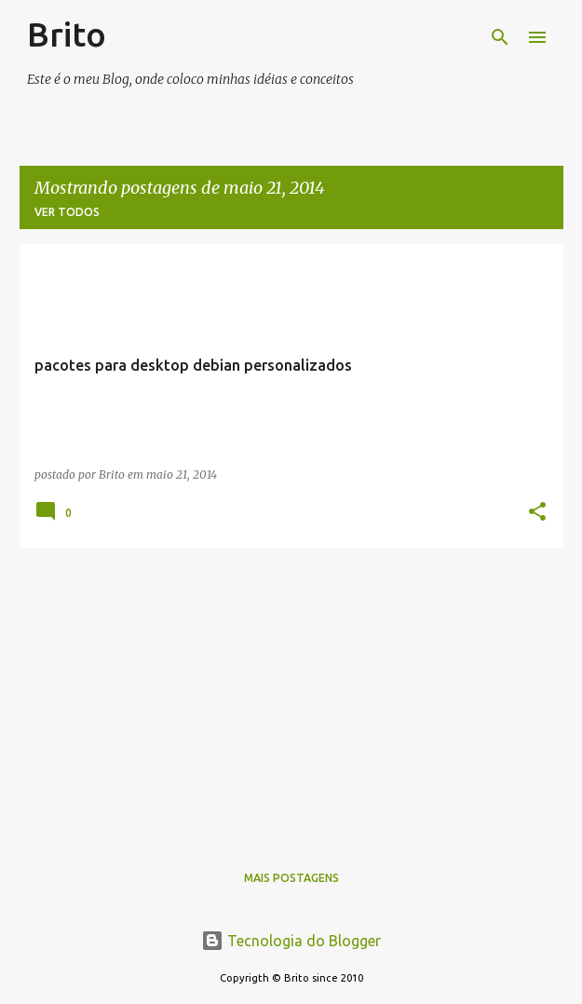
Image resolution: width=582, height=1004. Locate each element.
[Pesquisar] (500, 37)
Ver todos (67, 212)
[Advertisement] (291, 693)
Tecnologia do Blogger (291, 940)
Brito (66, 34)
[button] (537, 512)
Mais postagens (291, 878)
